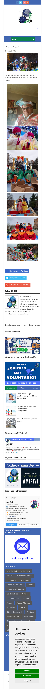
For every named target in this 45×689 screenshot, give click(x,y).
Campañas (25, 580)
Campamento (12, 580)
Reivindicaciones (13, 616)
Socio (31, 621)
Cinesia (30, 585)
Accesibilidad (12, 571)
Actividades (25, 571)
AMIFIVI (10, 576)
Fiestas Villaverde (23, 603)
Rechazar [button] (27, 676)
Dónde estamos (13, 598)
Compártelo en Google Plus (17, 285)
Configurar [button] (27, 680)
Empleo (26, 598)
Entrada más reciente (12, 325)
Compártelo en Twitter (15, 278)
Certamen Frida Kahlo (15, 585)
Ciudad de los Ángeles (15, 589)
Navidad (23, 607)
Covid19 (25, 594)
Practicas (30, 612)
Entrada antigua (34, 325)
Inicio (24, 325)
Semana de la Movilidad (16, 621)
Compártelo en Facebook (16, 271)
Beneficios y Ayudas (24, 576)
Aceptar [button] (27, 671)
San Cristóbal (29, 616)
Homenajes (11, 607)
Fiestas (9, 603)
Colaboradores (12, 594)
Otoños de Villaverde (15, 612)
